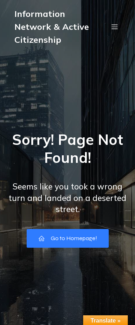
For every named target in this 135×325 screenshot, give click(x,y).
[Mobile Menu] (114, 26)
